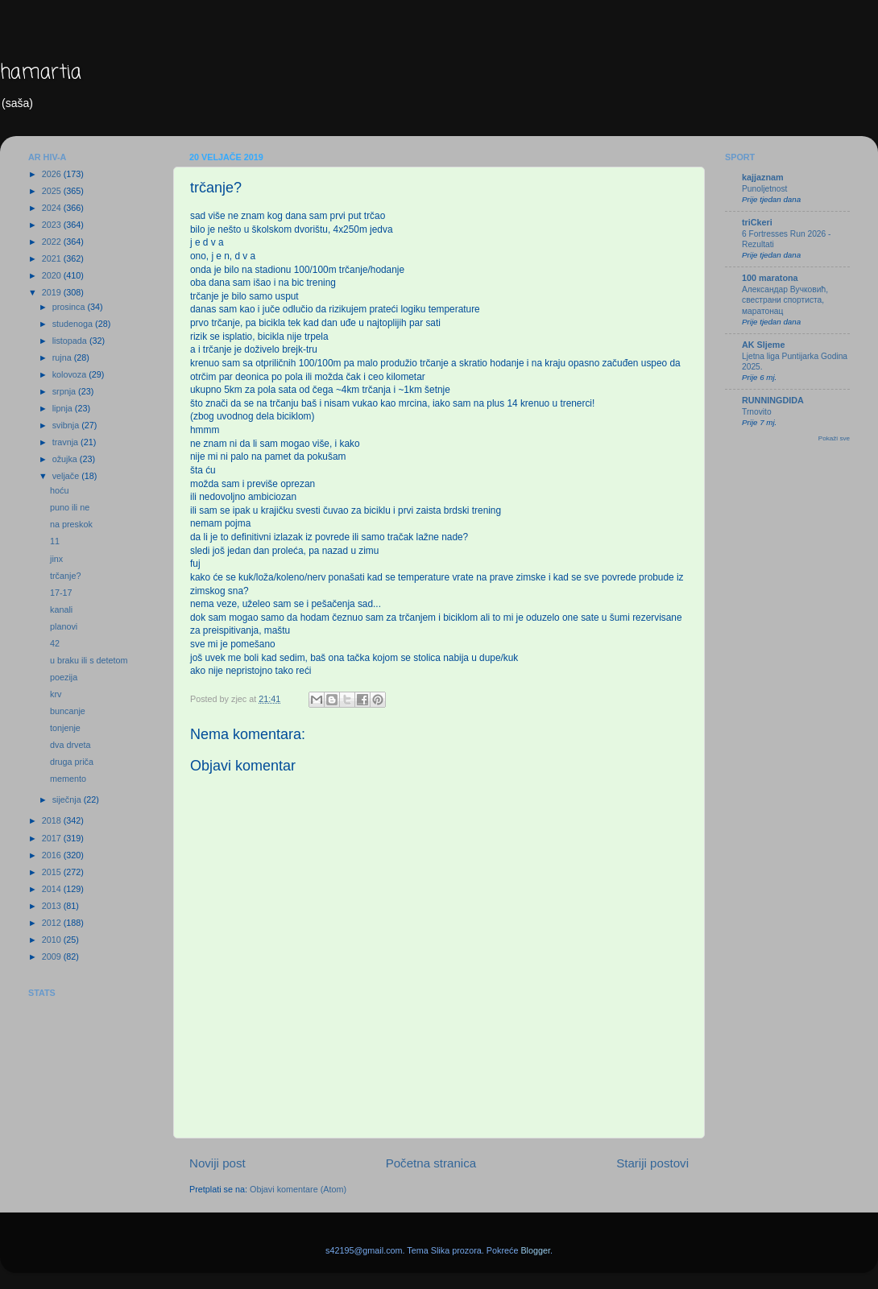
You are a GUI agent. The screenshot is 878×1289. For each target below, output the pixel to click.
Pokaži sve (834, 438)
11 (55, 541)
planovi (63, 626)
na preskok (71, 524)
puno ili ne (69, 507)
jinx (56, 559)
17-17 (61, 592)
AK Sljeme (763, 344)
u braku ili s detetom (89, 660)
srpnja (65, 391)
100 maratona (770, 278)
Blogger (535, 1250)
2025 (53, 191)
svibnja (67, 425)
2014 (53, 889)
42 (55, 643)
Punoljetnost (764, 188)
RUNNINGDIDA (773, 400)
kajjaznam (763, 177)
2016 (53, 855)
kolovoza (70, 374)
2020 (53, 275)
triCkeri (757, 222)
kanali (61, 609)
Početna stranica (431, 1163)
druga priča (71, 761)
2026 (53, 174)
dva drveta (70, 745)
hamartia (40, 73)
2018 (53, 820)
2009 (53, 956)
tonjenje (65, 728)
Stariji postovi (652, 1163)
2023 (53, 224)
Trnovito (757, 411)
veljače (67, 476)
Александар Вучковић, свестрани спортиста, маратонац (785, 300)
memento (68, 778)
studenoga (73, 323)
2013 (53, 906)
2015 (53, 872)
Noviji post (217, 1163)
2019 (53, 292)
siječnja (68, 799)
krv (55, 694)
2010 (53, 939)
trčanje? (65, 575)
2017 (53, 838)
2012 (53, 923)
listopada (70, 340)
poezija (63, 677)
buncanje (67, 711)
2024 (53, 208)
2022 (53, 241)
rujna (63, 357)
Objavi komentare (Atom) (298, 1189)
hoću (59, 490)
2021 (53, 258)
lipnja (63, 408)
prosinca (70, 307)
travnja (66, 442)
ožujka (66, 459)
